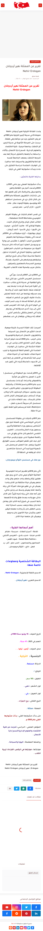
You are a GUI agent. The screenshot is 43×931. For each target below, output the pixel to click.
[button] (30, 789)
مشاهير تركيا (35, 61)
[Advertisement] (21, 34)
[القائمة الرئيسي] (40, 5)
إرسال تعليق (33, 873)
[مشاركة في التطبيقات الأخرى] (10, 789)
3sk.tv (13, 924)
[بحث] (2, 5)
